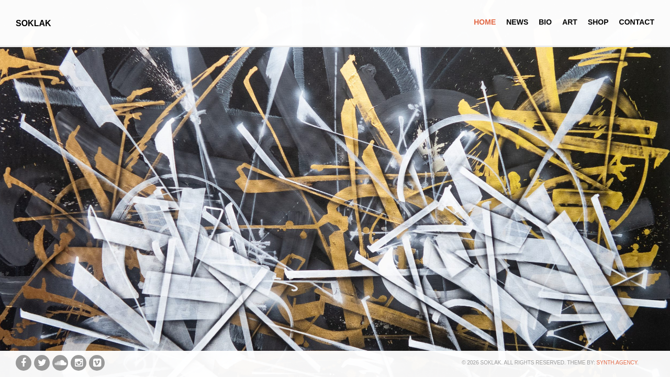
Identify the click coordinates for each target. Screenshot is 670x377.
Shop (598, 22)
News (517, 22)
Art (569, 22)
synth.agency (617, 362)
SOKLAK (33, 23)
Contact (636, 22)
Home (485, 22)
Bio (545, 22)
